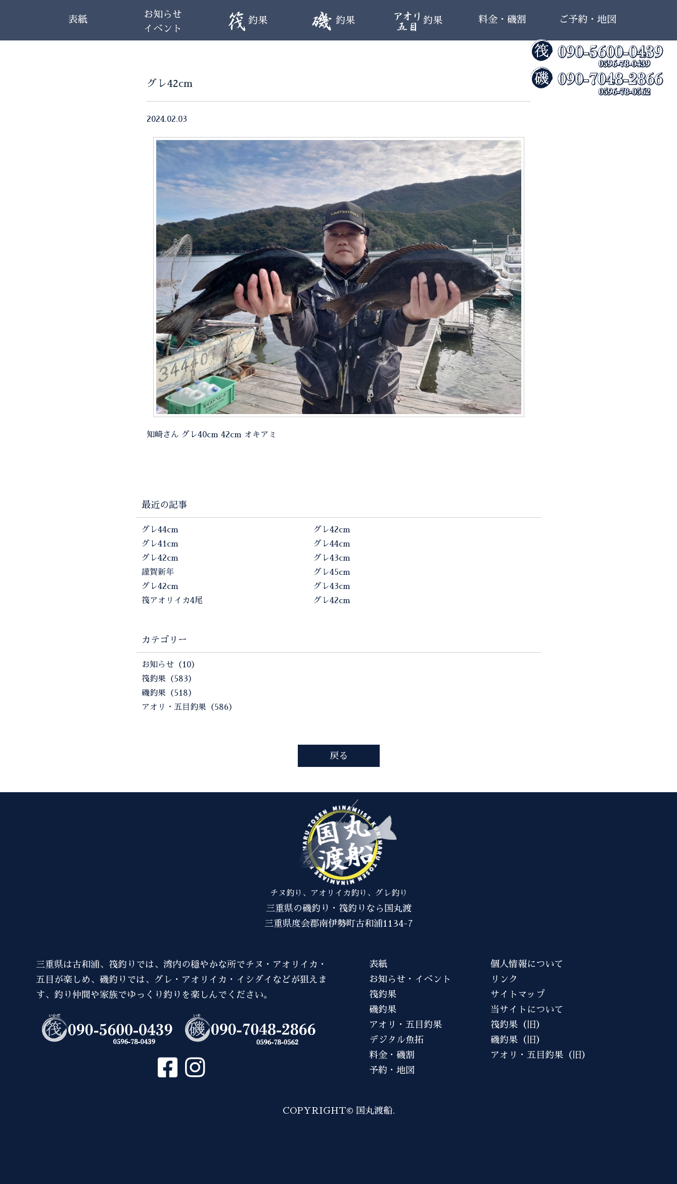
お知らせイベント (163, 21)
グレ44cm (160, 530)
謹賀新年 (158, 572)
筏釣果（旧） (517, 1024)
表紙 (77, 19)
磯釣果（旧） (517, 1039)
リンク (504, 979)
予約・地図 (392, 1070)
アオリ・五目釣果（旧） (540, 1055)
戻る (339, 755)
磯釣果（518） (169, 693)
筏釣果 (382, 994)
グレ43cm (331, 558)
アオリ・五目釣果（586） (189, 707)
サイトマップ (517, 994)
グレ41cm (160, 544)
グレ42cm (160, 558)
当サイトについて (526, 1009)
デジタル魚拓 (396, 1039)
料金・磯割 (502, 19)
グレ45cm (331, 572)
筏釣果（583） (169, 679)
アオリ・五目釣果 (405, 1024)
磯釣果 (382, 1009)
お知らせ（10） (170, 665)
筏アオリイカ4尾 (172, 601)
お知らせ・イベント (410, 979)
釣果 (247, 21)
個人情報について (526, 964)
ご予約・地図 (587, 19)
